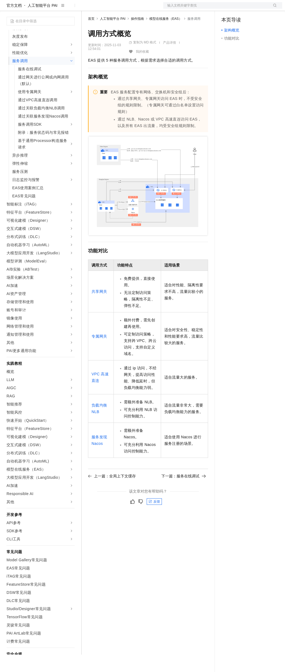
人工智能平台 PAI (42, 23)
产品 (70, 9)
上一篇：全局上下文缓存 (112, 493)
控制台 (240, 9)
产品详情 (169, 60)
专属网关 (99, 353)
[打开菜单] (8, 8)
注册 (253, 9)
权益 (104, 9)
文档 (216, 9)
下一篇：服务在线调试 (183, 493)
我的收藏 (142, 69)
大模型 (55, 9)
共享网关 (99, 309)
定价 (117, 9)
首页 (91, 36)
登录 (273, 9)
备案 (227, 9)
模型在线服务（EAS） (165, 36)
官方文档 (14, 23)
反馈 (154, 519)
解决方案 (87, 9)
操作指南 (137, 36)
